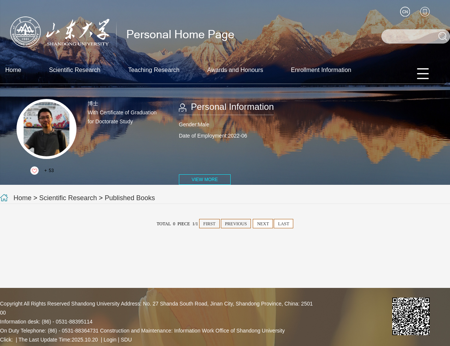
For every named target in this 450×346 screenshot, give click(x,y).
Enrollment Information (321, 70)
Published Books (130, 198)
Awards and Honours (235, 70)
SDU (126, 340)
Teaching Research (154, 70)
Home (13, 70)
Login (110, 340)
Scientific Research (74, 70)
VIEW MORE (205, 179)
